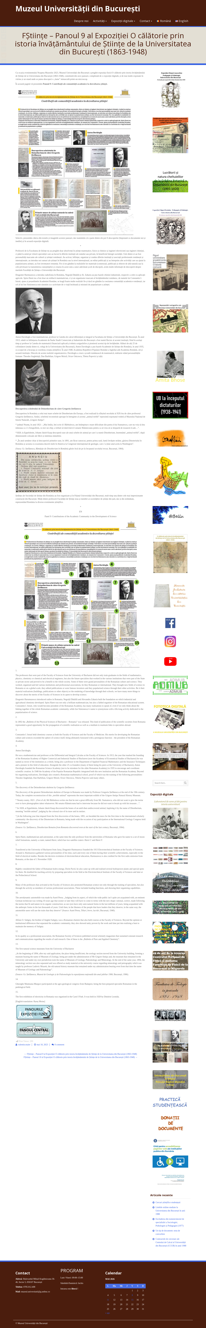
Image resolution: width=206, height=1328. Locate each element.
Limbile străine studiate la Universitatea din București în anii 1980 (170, 1210)
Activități (99, 21)
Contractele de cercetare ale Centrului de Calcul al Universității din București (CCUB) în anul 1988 (171, 1242)
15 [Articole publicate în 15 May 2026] (132, 1300)
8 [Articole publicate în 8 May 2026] (132, 1295)
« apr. (107, 1313)
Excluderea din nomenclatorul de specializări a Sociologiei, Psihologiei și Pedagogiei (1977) (170, 1222)
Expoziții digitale (122, 21)
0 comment (59, 1044)
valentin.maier (24, 1044)
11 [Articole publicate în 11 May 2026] (108, 1300)
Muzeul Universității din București (78, 9)
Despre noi (81, 21)
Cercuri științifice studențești (168, 1202)
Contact (145, 21)
